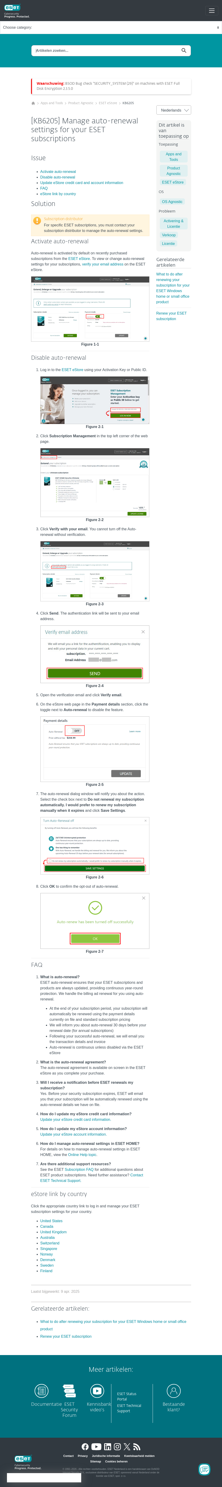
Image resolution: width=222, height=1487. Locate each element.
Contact (68, 1456)
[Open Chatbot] (204, 1469)
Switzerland (50, 1243)
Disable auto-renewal (57, 177)
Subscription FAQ (79, 1169)
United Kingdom (53, 1232)
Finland (46, 1271)
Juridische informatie (106, 1456)
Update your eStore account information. (73, 1134)
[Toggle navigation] (211, 10)
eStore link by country (58, 194)
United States (51, 1221)
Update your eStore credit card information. (75, 1119)
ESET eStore (108, 103)
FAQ (44, 188)
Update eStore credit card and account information (81, 183)
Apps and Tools (52, 103)
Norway (46, 1254)
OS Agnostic (172, 202)
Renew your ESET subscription (66, 1336)
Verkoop (169, 235)
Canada (46, 1226)
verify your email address (102, 264)
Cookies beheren (116, 1461)
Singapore (48, 1249)
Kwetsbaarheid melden (139, 1456)
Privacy (83, 1456)
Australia (47, 1238)
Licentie (168, 244)
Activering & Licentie (173, 223)
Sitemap (95, 1461)
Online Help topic (82, 1155)
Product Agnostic (80, 103)
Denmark (47, 1260)
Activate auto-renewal (58, 172)
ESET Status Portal (126, 1396)
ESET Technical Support (129, 1408)
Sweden (47, 1265)
